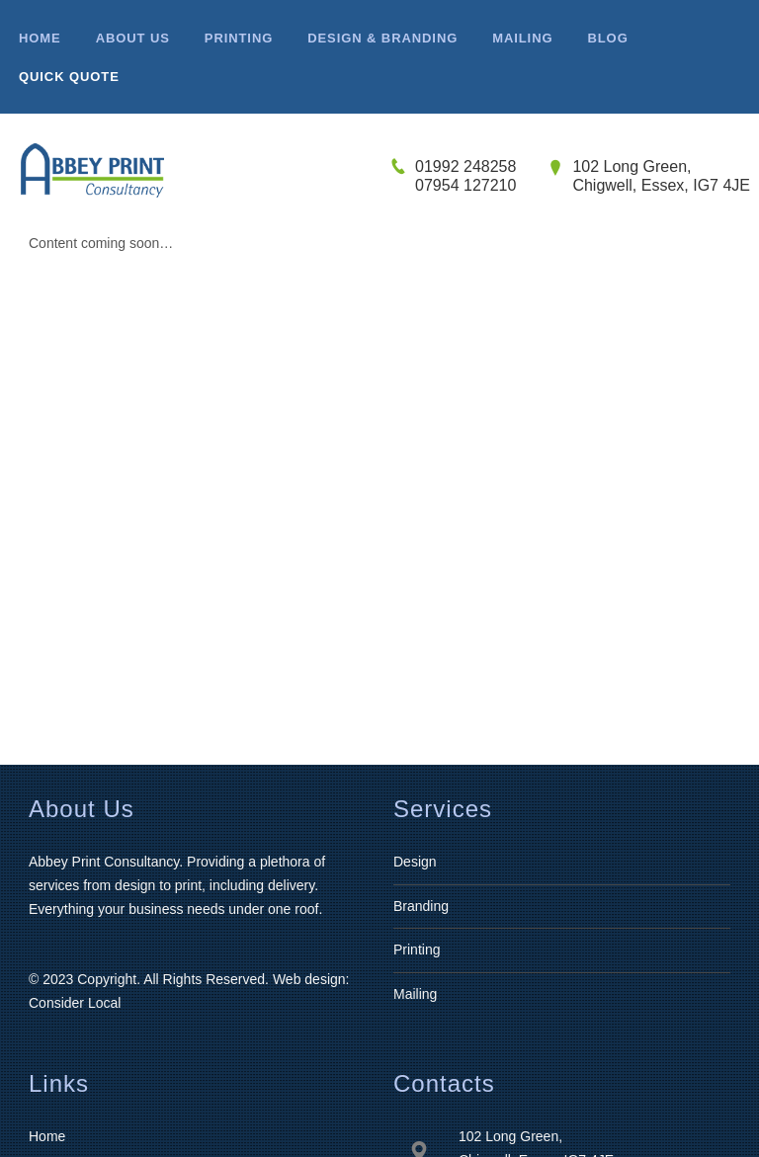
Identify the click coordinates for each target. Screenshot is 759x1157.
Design (415, 861)
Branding (421, 906)
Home (47, 1136)
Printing (416, 949)
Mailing (415, 994)
